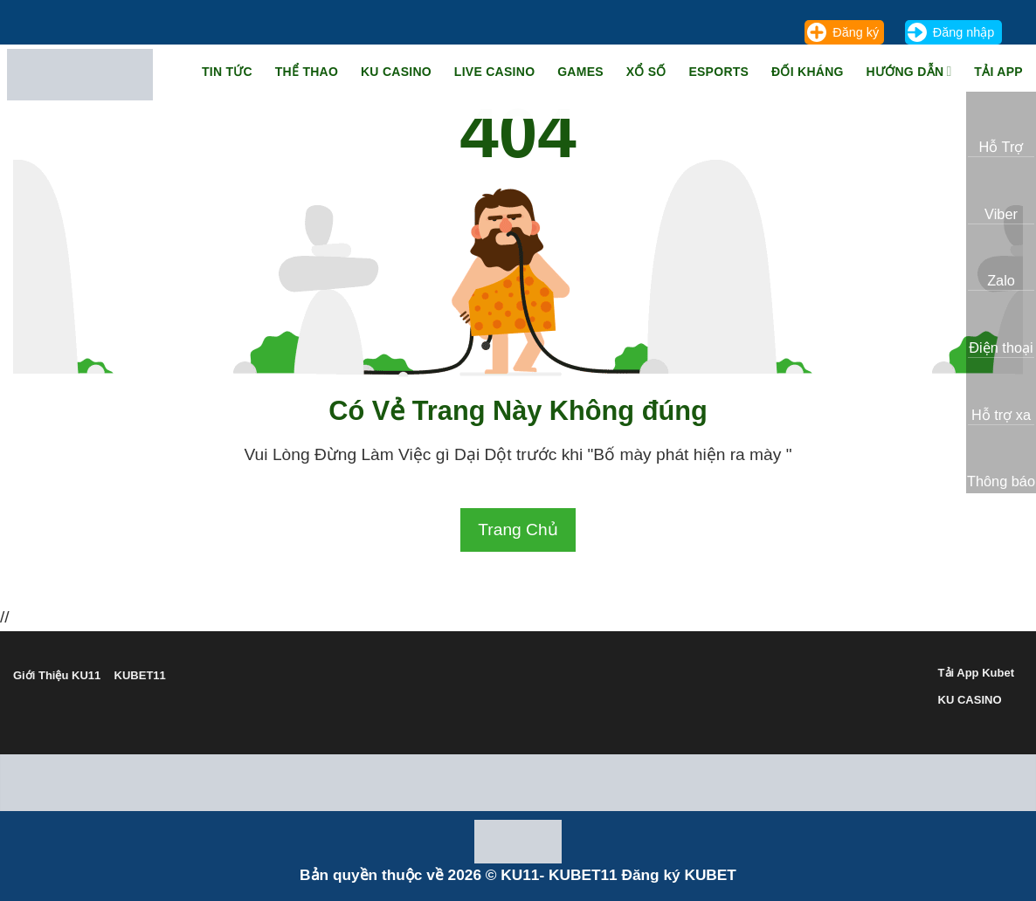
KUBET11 (140, 675)
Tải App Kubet (976, 672)
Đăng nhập (963, 32)
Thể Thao (306, 72)
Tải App (998, 72)
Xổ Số (646, 72)
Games (580, 72)
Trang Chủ (517, 529)
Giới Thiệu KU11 (56, 675)
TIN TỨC (227, 72)
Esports (718, 72)
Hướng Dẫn (909, 71)
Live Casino (494, 72)
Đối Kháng (807, 72)
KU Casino (396, 72)
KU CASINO (970, 699)
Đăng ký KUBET (678, 875)
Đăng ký (855, 32)
